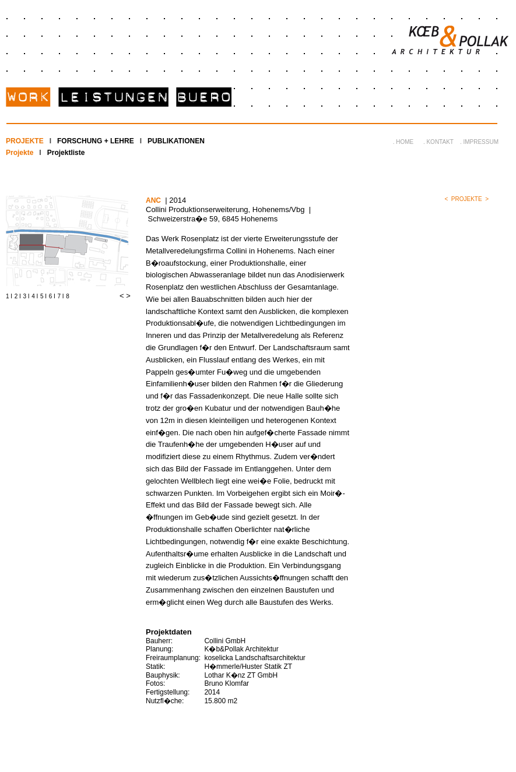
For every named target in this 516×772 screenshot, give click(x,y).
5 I (43, 296)
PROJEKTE (25, 141)
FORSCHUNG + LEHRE (95, 141)
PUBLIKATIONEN (176, 141)
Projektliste (66, 153)
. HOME (403, 142)
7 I (61, 296)
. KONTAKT (438, 142)
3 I (26, 296)
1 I (9, 296)
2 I (18, 296)
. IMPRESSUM (479, 142)
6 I (52, 296)
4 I (34, 296)
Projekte (19, 153)
